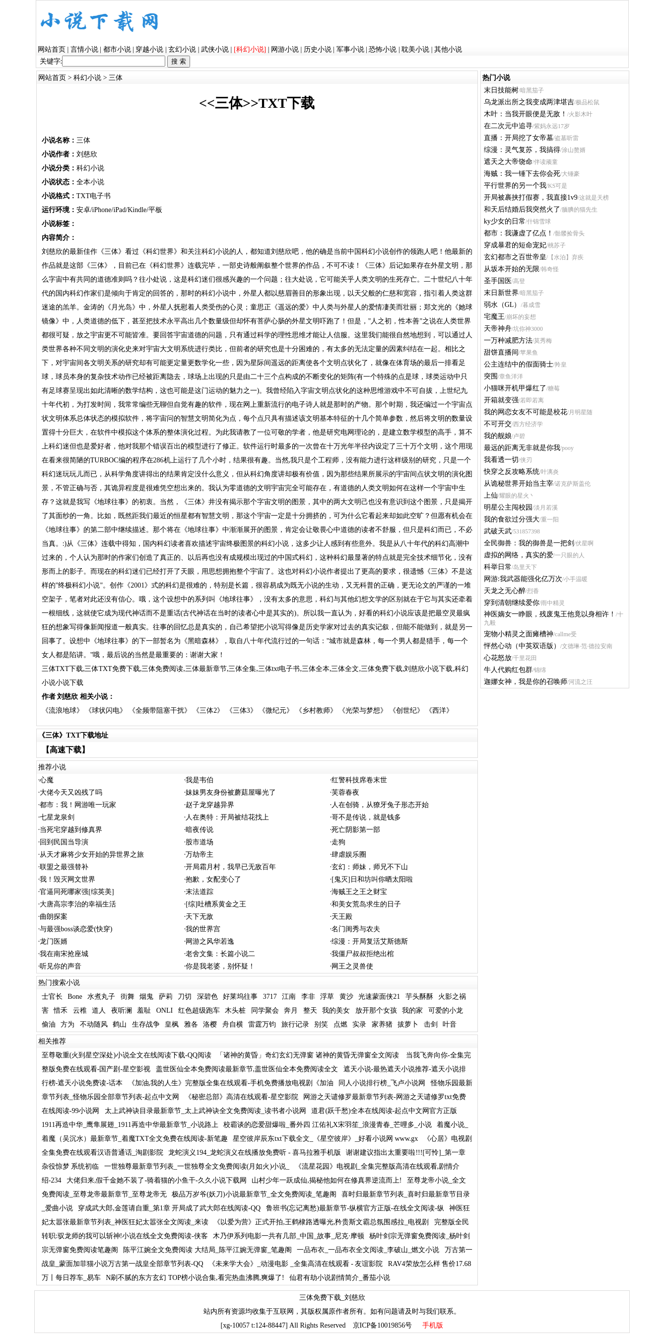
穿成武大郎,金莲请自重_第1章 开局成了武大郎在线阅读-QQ (169, 1208)
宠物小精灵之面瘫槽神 (518, 634)
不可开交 (498, 424)
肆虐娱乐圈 (349, 854)
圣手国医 (498, 281)
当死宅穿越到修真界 (71, 829)
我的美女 (336, 1010)
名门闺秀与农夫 (356, 929)
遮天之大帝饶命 (508, 161)
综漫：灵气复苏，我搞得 (522, 149)
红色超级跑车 (199, 1010)
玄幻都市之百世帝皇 (515, 257)
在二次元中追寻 (508, 126)
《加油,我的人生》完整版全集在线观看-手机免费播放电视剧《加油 (230, 1083)
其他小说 (448, 49)
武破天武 (498, 531)
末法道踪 (199, 891)
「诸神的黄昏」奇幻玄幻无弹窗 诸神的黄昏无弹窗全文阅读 (308, 1055)
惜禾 (60, 1010)
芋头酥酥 (419, 996)
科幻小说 (87, 77)
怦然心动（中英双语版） (522, 646)
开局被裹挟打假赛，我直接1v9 (531, 197)
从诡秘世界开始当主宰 (518, 483)
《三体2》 (208, 710)
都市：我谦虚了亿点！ (518, 233)
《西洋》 (439, 710)
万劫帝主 (199, 854)
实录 (359, 1024)
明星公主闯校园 (508, 507)
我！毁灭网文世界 (67, 879)
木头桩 (235, 1010)
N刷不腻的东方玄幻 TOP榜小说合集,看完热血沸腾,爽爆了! (195, 1277)
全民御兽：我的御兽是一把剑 (529, 543)
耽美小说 (415, 49)
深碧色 (207, 996)
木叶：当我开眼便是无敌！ (525, 114)
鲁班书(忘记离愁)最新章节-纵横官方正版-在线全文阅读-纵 (355, 1208)
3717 (270, 996)
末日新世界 (501, 293)
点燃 (340, 1024)
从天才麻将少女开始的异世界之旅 (92, 854)
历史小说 (318, 49)
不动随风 (94, 1024)
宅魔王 (494, 316)
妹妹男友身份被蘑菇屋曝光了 (231, 792)
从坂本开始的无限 (511, 269)
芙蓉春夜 (345, 792)
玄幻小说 (182, 49)
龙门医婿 (53, 941)
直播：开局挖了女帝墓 (518, 138)
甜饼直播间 (501, 352)
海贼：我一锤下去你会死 (522, 173)
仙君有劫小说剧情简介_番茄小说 (339, 1277)
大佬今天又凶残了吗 (71, 792)
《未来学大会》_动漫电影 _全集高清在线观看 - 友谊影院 (295, 1263)
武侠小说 (215, 49)
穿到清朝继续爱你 (511, 602)
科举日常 (498, 567)
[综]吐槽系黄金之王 (216, 904)
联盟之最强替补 (64, 867)
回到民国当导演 (64, 842)
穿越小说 (149, 49)
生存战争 (146, 1024)
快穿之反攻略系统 (511, 471)
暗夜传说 (199, 829)
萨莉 (166, 996)
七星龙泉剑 (57, 817)
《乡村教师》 (316, 710)
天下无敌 (199, 916)
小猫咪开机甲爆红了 (515, 388)
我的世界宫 (203, 929)
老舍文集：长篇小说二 (220, 954)
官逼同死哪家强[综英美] (77, 891)
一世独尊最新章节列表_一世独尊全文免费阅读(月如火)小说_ (196, 1166)
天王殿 (342, 916)
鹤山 (120, 1024)
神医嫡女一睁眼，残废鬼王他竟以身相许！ (550, 614)
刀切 (185, 996)
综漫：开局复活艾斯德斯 (370, 941)
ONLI (164, 1010)
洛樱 (210, 1024)
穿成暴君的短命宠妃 (515, 245)
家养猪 (382, 1024)
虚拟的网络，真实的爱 (518, 555)
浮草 (327, 996)
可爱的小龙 (445, 1010)
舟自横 (232, 1024)
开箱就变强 (501, 400)
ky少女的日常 (505, 221)
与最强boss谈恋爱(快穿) (76, 929)
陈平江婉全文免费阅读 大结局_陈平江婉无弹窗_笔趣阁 (207, 1250)
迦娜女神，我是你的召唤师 (525, 681)
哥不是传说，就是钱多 (366, 817)
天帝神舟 (498, 328)
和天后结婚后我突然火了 (522, 209)
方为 (67, 1024)
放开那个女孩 (376, 1010)
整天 (310, 1010)
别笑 (321, 1024)
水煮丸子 (101, 996)
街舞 (127, 996)
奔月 (291, 1010)
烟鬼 (146, 996)
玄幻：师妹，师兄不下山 (370, 867)
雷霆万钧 (262, 1024)
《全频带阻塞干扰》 (160, 710)
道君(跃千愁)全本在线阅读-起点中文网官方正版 (384, 1111)
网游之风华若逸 (210, 941)
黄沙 (346, 996)
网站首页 (52, 49)
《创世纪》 (406, 710)
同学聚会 (265, 1010)
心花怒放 (498, 658)
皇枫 (172, 1024)
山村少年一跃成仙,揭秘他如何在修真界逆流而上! (326, 1180)
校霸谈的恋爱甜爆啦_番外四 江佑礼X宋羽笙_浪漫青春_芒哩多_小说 (327, 1124)
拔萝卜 (408, 1024)
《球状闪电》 (106, 710)
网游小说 (285, 49)
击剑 (431, 1024)
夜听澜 (121, 1010)
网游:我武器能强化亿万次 (523, 579)
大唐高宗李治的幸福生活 (78, 904)
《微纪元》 (276, 710)
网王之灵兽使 (352, 966)
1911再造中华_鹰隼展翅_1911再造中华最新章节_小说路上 (130, 1124)
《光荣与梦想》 (362, 710)
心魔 (47, 780)
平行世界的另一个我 (515, 185)
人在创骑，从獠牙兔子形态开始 (380, 805)
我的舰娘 (498, 436)
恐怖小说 (383, 49)
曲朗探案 (53, 916)
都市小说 (117, 49)
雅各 (191, 1024)
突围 (491, 376)
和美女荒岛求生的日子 (366, 904)
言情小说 (84, 49)
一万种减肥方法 (508, 340)
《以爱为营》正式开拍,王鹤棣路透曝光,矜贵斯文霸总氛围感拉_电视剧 (321, 1222)
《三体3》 (241, 710)
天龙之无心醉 (505, 591)
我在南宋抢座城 (64, 954)
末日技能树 (501, 90)
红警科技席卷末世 (359, 780)
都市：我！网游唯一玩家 (78, 805)
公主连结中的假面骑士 (518, 364)
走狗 (338, 842)
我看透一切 (501, 459)
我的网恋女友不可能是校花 (525, 412)
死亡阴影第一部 (356, 829)
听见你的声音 (60, 966)
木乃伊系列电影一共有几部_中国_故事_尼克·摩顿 (288, 1236)
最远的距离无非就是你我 (522, 447)
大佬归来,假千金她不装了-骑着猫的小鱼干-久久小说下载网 (156, 1180)
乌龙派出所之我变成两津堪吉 (529, 102)
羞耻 (144, 1010)
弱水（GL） (502, 304)
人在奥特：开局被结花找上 (227, 817)
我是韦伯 (199, 780)
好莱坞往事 (240, 996)
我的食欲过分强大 (511, 519)
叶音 (450, 1024)
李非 (308, 996)
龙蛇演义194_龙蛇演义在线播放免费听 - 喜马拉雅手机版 (254, 1152)
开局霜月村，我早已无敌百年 (231, 867)
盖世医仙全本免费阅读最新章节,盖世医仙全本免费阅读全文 (247, 1069)
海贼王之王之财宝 (359, 891)
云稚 (80, 1010)
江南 (289, 996)
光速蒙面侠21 (379, 996)
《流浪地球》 (62, 710)
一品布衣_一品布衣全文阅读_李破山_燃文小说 (368, 1250)
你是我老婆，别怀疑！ (220, 966)
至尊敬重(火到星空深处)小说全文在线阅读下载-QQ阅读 (126, 1055)
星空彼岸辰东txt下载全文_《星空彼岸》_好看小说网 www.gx (325, 1138)
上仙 (491, 495)
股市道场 (199, 842)
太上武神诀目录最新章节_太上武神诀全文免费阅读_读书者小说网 (205, 1111)
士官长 (52, 996)
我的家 (412, 1010)
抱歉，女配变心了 (213, 879)
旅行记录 (295, 1024)
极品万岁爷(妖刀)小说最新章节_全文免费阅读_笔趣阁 (254, 1194)
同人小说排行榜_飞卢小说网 (381, 1083)
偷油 (49, 1024)
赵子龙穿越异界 (210, 805)
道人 (99, 1010)
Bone (74, 996)
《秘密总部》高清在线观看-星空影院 (241, 1097)
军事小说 (350, 49)
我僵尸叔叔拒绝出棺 (363, 954)
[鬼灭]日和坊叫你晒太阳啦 (372, 879)
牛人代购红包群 (508, 669)
